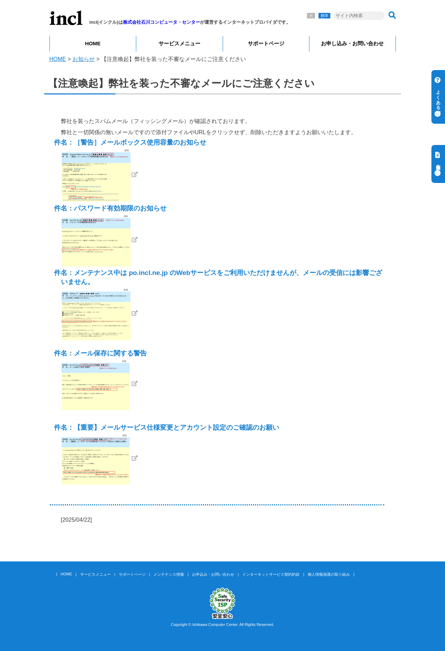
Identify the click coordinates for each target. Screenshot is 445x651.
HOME (93, 43)
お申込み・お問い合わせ (213, 574)
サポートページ (266, 43)
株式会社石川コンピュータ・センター (161, 22)
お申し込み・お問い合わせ (352, 43)
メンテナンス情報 (168, 574)
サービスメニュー (179, 43)
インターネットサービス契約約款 (271, 574)
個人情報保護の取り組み (329, 574)
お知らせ (83, 59)
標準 (324, 16)
